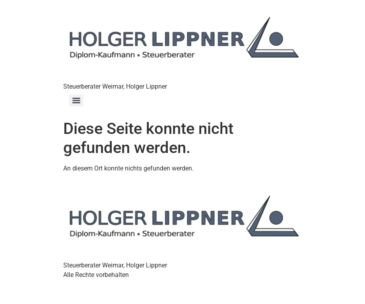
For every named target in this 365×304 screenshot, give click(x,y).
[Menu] (76, 100)
